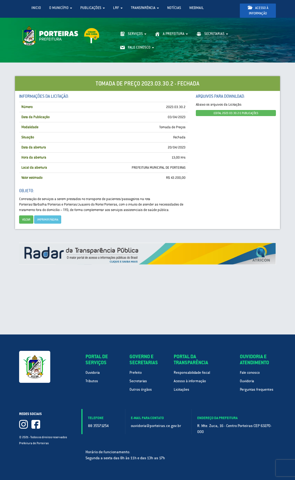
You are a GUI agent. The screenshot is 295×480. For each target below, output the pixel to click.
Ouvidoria (92, 372)
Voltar (26, 219)
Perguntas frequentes (256, 389)
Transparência (145, 7)
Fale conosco (250, 372)
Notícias (174, 7)
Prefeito (135, 372)
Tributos (91, 381)
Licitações (181, 389)
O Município (60, 7)
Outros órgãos (140, 389)
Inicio (36, 7)
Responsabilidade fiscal (192, 372)
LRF (118, 7)
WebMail (196, 7)
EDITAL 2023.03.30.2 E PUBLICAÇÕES (236, 113)
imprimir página (47, 219)
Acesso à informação (258, 10)
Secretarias (138, 381)
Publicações (92, 7)
